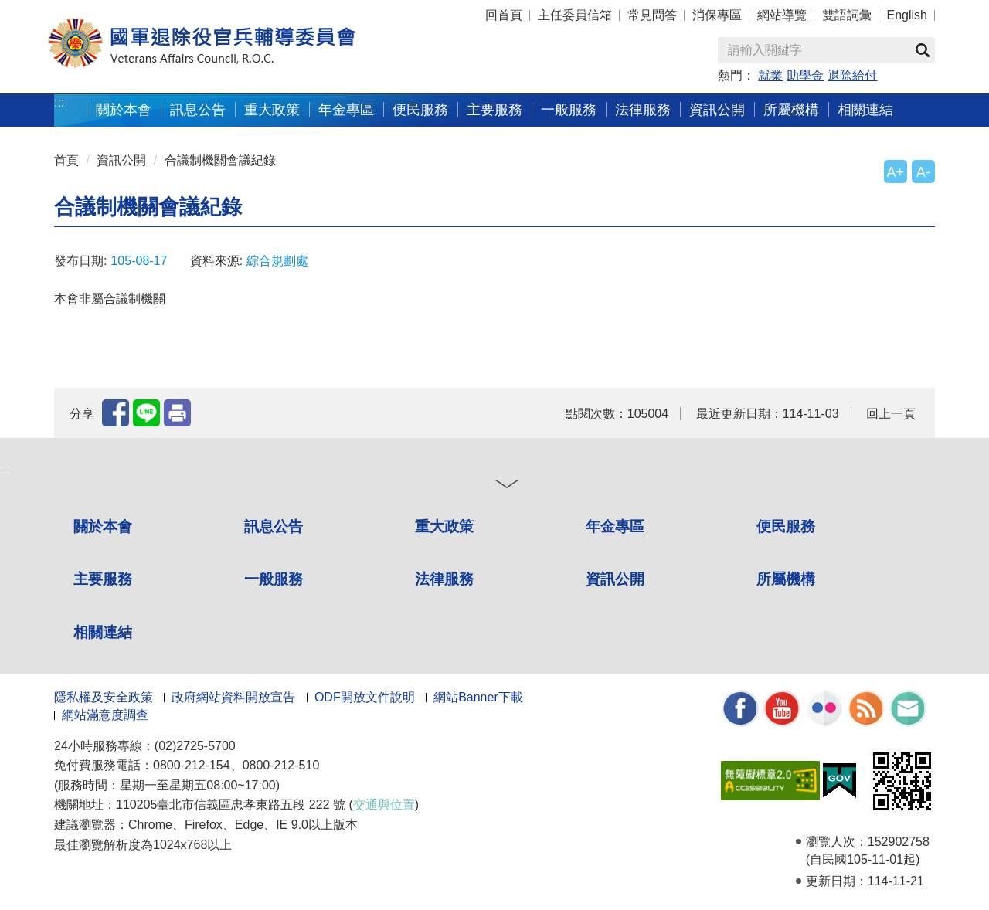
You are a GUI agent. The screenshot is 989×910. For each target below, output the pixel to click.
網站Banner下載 (478, 697)
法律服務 (643, 109)
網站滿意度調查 (105, 715)
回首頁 (503, 15)
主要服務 (494, 109)
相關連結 (865, 109)
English (907, 15)
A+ (895, 172)
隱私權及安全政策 (103, 697)
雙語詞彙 (847, 15)
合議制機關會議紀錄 (220, 160)
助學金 (805, 75)
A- (923, 172)
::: (59, 102)
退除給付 (852, 75)
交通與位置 (384, 804)
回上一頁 (891, 413)
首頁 (66, 160)
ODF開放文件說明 (364, 697)
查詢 (922, 50)
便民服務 (420, 109)
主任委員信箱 (575, 15)
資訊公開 (717, 109)
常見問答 (652, 15)
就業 (770, 75)
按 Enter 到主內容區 (69, 10)
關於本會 (123, 109)
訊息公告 (198, 109)
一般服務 (568, 109)
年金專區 (346, 109)
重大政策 (272, 109)
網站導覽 (782, 15)
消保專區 (717, 15)
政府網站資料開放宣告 (233, 697)
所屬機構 (791, 109)
